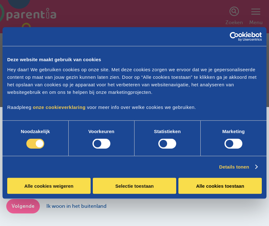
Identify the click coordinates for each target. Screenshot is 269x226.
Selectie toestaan (134, 185)
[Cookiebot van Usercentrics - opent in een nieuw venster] (234, 36)
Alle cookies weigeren (48, 185)
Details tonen (234, 167)
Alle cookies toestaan (220, 185)
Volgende (23, 206)
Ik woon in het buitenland (76, 206)
